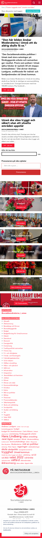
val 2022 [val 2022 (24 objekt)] (5, 457)
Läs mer (9, 90)
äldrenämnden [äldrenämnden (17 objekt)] (26, 460)
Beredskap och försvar (12, 326)
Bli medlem (21, 223)
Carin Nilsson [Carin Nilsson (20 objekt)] (28, 431)
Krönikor (7, 388)
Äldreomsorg (8, 324)
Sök (39, 154)
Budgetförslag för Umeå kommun (15, 333)
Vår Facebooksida (21, 303)
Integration (8, 373)
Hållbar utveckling (10, 363)
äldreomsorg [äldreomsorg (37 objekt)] (9, 463)
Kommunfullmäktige (11, 385)
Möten (6, 395)
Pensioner (7, 397)
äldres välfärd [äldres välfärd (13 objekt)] (20, 463)
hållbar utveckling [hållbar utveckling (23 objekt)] (30, 436)
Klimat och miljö (9, 383)
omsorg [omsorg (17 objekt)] (4, 447)
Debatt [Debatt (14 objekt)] (36, 431)
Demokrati (7, 338)
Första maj (7, 351)
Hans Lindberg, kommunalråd (21, 287)
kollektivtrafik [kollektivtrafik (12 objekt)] (5, 442)
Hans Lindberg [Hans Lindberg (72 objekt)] (12, 436)
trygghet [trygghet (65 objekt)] (7, 452)
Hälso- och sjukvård (11, 365)
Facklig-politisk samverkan (13, 348)
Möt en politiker (9, 393)
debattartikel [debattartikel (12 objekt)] (5, 434)
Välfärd (6, 420)
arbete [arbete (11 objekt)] (18, 426)
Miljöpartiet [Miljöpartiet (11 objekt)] (34, 442)
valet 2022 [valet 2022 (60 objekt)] (16, 457)
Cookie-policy (7, 530)
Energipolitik (8, 343)
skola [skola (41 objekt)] (4, 449)
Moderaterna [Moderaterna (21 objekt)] (16, 444)
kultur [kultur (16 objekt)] (28, 442)
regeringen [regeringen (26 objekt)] (22, 447)
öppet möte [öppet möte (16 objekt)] (29, 463)
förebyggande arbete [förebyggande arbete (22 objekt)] (27, 434)
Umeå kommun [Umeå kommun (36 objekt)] (21, 452)
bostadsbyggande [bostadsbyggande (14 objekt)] (7, 429)
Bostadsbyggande (10, 329)
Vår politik (21, 255)
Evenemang (8, 346)
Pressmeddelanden (10, 400)
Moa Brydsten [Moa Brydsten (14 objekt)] (6, 444)
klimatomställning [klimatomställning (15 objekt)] (33, 439)
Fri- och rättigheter (10, 353)
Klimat (6, 380)
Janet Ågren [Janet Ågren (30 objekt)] (7, 439)
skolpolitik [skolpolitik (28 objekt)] (13, 449)
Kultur (6, 390)
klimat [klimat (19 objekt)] (24, 439)
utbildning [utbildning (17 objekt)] (26, 455)
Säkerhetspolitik (9, 402)
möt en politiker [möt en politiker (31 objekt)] (30, 444)
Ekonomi (7, 341)
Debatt (6, 336)
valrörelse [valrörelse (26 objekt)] (28, 457)
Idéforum (7, 368)
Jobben (6, 378)
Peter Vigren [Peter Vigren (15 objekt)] (12, 447)
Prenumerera (21, 172)
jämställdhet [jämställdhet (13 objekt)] (17, 439)
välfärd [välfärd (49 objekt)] (15, 460)
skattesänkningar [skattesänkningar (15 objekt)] (33, 447)
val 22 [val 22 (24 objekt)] (33, 455)
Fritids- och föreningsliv (12, 356)
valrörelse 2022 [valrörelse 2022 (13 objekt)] (6, 460)
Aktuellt (6, 321)
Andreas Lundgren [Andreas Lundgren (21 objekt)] (9, 426)
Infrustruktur (8, 370)
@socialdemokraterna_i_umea (14, 313)
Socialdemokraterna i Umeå (13, 49)
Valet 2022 (7, 417)
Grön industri (8, 361)
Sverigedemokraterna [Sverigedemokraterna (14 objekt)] (25, 450)
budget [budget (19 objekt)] (16, 429)
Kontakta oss (21, 207)
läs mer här (21, 271)
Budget (6, 331)
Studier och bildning (11, 410)
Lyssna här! (21, 239)
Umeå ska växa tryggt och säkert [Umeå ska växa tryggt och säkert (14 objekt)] (12, 455)
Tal (5, 412)
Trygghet (7, 415)
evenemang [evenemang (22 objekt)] (13, 434)
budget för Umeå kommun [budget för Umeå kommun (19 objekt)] (12, 431)
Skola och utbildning (11, 405)
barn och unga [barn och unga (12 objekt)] (25, 426)
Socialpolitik (8, 407)
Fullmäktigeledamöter (11, 358)
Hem (3, 7)
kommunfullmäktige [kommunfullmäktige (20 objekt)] (17, 442)
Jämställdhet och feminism (13, 375)
